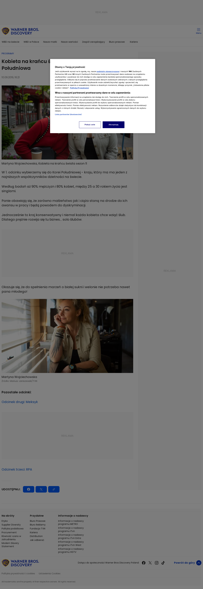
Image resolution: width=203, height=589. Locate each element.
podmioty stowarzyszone (108, 71)
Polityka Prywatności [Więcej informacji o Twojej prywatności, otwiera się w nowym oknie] (79, 88)
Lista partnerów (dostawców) (68, 114)
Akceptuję (113, 124)
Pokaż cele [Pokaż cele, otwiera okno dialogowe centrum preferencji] (90, 124)
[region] (102, 96)
